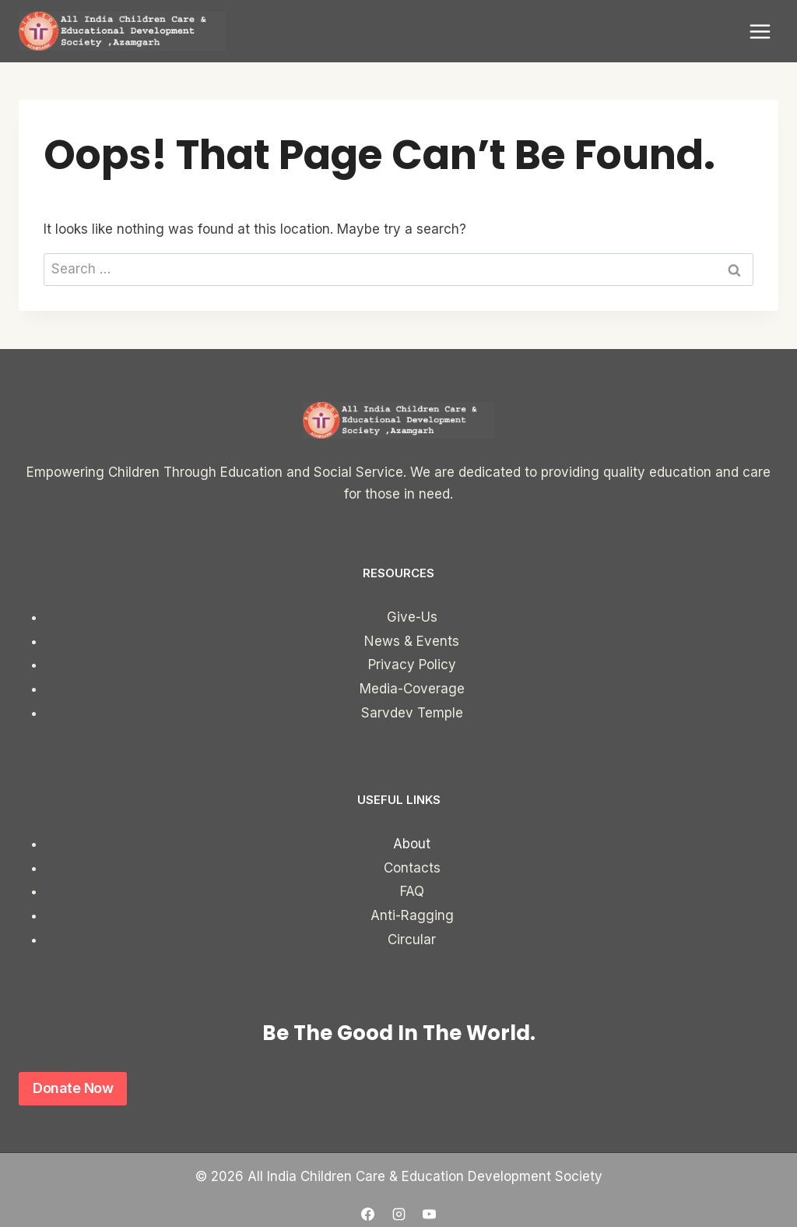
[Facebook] (368, 1214)
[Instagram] (398, 1214)
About (411, 843)
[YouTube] (429, 1214)
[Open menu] (759, 31)
